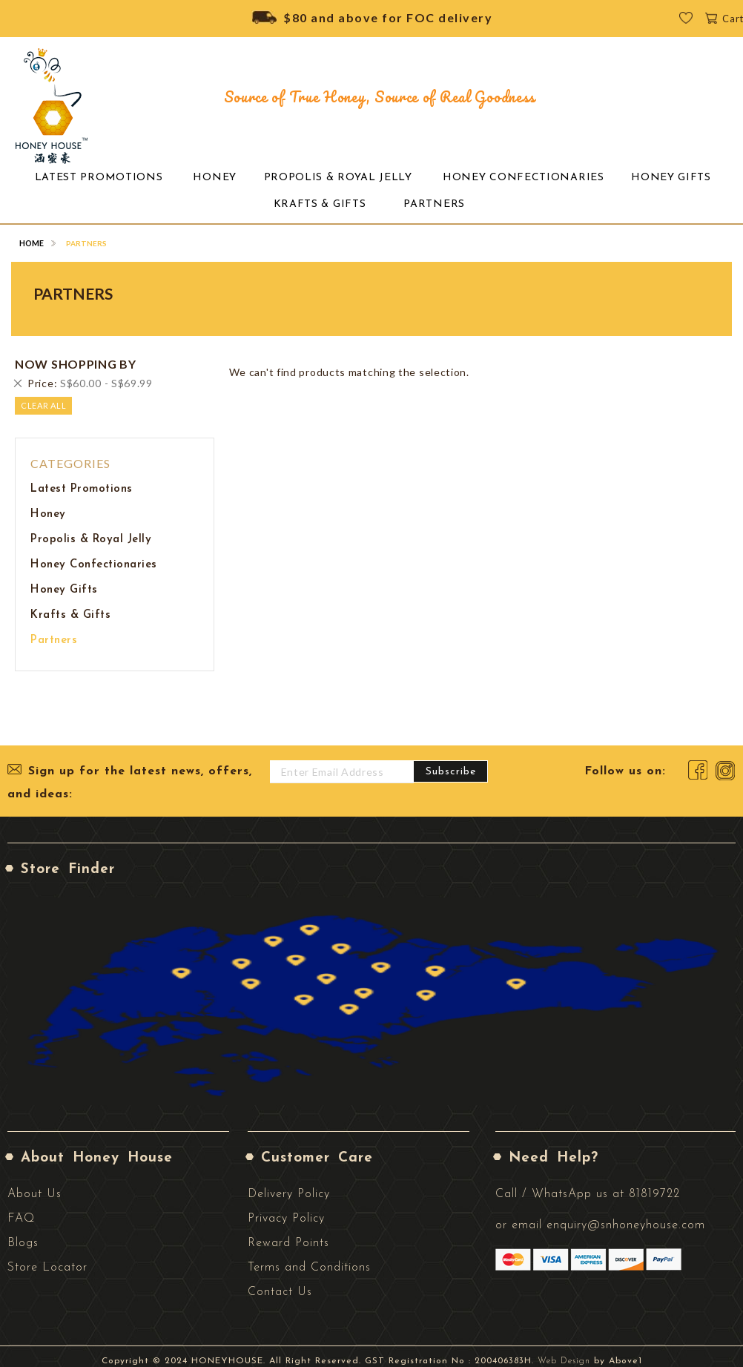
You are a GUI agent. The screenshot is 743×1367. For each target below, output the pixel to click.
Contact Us (280, 1283)
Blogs (23, 1234)
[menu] (371, 186)
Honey (48, 505)
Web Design (564, 1352)
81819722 (654, 1185)
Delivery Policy (289, 1185)
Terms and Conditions (309, 1259)
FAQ (21, 1210)
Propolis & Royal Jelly (90, 530)
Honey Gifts (64, 581)
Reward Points (288, 1234)
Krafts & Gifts (70, 606)
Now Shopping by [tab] (75, 355)
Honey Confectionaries (93, 555)
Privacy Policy (286, 1210)
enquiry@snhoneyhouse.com (625, 1216)
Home (31, 234)
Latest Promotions (81, 480)
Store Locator (47, 1259)
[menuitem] (110, 175)
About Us (34, 1185)
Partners (53, 631)
